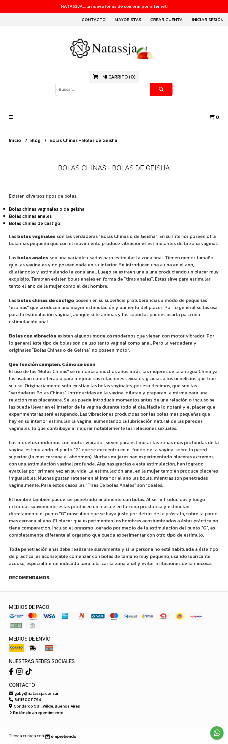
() (114, 76)
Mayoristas (128, 19)
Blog (36, 140)
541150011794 (25, 699)
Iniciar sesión (208, 19)
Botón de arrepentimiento (36, 712)
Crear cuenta (166, 19)
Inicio (15, 140)
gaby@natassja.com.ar (33, 693)
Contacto (94, 19)
